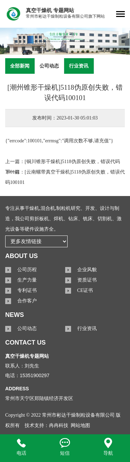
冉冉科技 (58, 425)
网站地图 (80, 425)
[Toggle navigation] (120, 14)
